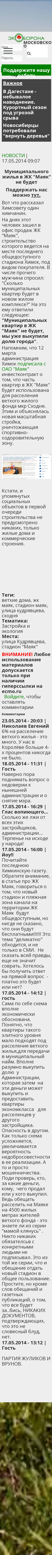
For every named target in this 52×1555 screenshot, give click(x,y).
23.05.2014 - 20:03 (22, 720)
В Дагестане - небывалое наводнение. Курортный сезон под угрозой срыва (25, 104)
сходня (10, 615)
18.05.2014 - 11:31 (22, 763)
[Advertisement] (22, 569)
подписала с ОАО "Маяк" (24, 366)
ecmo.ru (12, 691)
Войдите (14, 696)
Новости (13, 155)
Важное (12, 83)
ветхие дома (16, 600)
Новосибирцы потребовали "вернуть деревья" (26, 130)
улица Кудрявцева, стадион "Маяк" (24, 644)
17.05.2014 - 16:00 (22, 849)
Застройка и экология (16, 628)
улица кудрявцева (23, 610)
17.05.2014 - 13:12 (22, 1342)
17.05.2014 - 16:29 (22, 806)
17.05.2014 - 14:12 (22, 993)
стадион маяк (31, 605)
